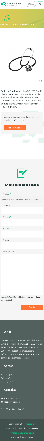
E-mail (6, 228)
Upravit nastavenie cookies (22, 437)
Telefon (6, 240)
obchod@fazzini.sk (12, 398)
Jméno (6, 205)
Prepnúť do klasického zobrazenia (22, 428)
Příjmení (7, 217)
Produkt (7, 194)
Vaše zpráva (8, 252)
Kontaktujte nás (15, 127)
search (40, 4)
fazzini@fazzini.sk (12, 402)
